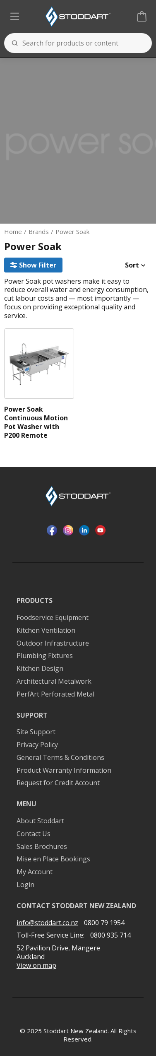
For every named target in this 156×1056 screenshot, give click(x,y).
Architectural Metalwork (54, 681)
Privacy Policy (37, 744)
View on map (36, 965)
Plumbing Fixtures (45, 655)
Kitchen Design (40, 668)
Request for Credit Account (58, 783)
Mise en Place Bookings (53, 859)
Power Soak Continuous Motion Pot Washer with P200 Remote (36, 422)
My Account (35, 872)
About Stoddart (40, 821)
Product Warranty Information (64, 770)
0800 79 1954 (104, 922)
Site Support (36, 732)
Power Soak (72, 232)
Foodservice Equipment (53, 617)
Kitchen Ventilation (46, 630)
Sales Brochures (42, 846)
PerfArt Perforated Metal (55, 694)
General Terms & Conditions (60, 757)
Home (13, 232)
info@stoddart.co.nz (47, 923)
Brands (39, 232)
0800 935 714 (110, 935)
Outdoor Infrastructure (53, 643)
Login (25, 884)
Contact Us (33, 833)
